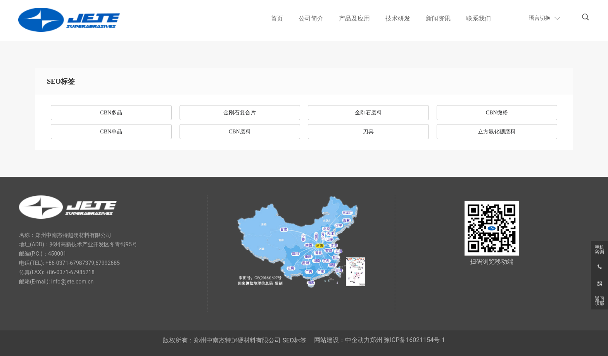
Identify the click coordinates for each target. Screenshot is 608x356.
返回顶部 (599, 301)
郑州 (376, 340)
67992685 (107, 263)
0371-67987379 (75, 263)
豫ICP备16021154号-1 (414, 340)
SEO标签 (294, 340)
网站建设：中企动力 (342, 340)
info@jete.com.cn (72, 281)
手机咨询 (599, 249)
